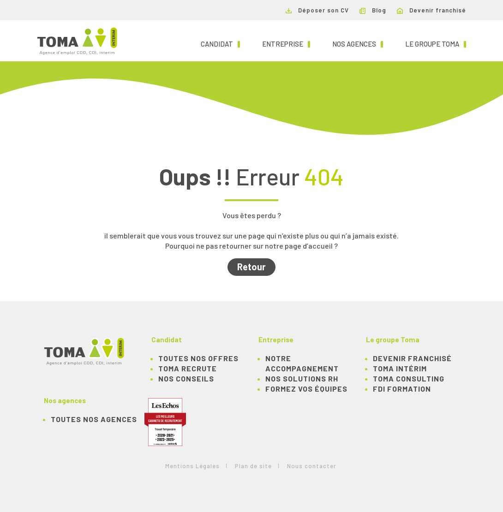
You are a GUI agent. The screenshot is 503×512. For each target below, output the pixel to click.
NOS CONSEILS (186, 378)
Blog (372, 10)
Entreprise (286, 43)
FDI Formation (402, 388)
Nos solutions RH (301, 378)
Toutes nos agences (94, 419)
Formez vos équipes (306, 388)
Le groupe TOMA (435, 43)
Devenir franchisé (431, 10)
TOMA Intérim (400, 368)
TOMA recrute (187, 368)
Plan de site (253, 466)
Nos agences (357, 43)
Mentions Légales (192, 466)
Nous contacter (311, 466)
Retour (251, 266)
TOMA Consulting (408, 378)
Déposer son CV (317, 10)
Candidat (220, 43)
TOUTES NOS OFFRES (198, 358)
